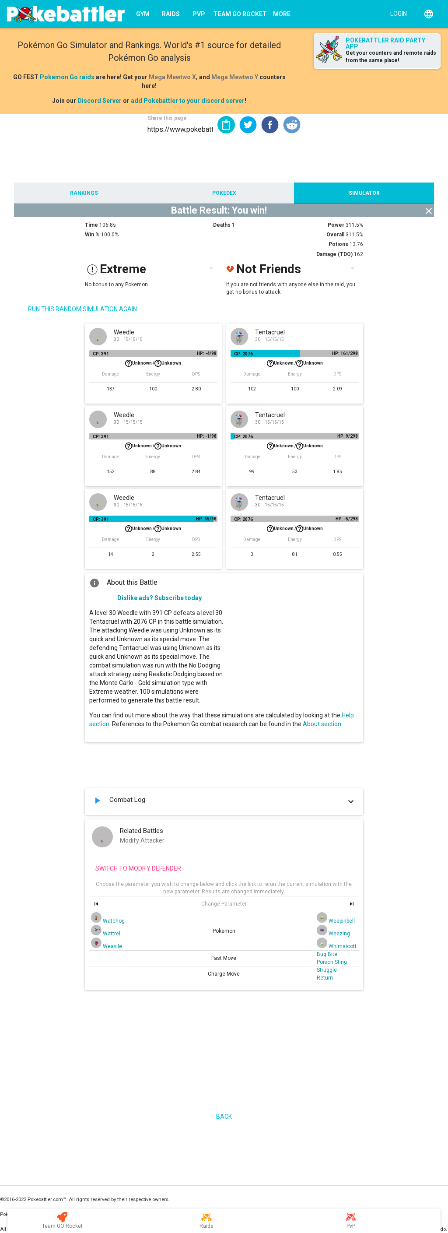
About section (322, 723)
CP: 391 (101, 353)
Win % (92, 235)
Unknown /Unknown (153, 363)
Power (336, 225)
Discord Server (99, 100)
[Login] (397, 13)
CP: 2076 (243, 353)
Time (91, 225)
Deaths (222, 225)
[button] (248, 124)
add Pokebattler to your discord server (188, 100)
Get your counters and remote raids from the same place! (391, 56)
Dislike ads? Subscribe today (159, 597)
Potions (338, 244)
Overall (335, 235)
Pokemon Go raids (67, 77)
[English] (428, 14)
